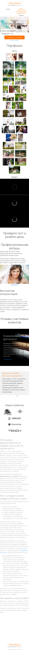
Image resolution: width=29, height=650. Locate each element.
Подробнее (13, 285)
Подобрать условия (14, 37)
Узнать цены (14, 40)
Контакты (21, 15)
